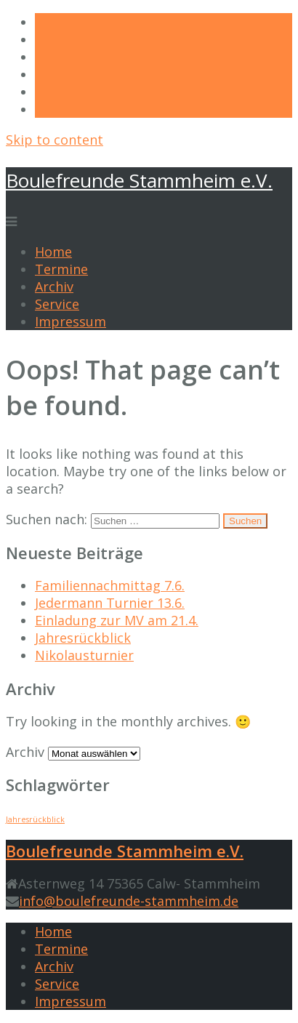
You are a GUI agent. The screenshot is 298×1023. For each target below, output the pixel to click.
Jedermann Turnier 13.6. (110, 602)
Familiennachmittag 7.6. (110, 585)
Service (57, 304)
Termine (61, 269)
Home (53, 251)
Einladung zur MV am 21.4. (116, 620)
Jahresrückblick (83, 637)
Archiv (54, 286)
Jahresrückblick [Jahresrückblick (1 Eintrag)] (35, 819)
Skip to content (54, 139)
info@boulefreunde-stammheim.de (128, 901)
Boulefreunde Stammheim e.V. (139, 180)
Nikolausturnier (84, 655)
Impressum (70, 321)
